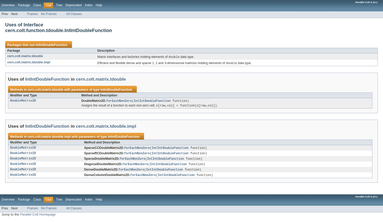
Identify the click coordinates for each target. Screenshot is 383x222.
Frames (32, 14)
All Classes (74, 14)
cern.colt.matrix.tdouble (25, 56)
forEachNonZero (119, 101)
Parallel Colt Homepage (38, 217)
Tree (59, 5)
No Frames (48, 14)
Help (99, 5)
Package (24, 5)
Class (37, 5)
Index (89, 5)
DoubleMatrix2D (23, 101)
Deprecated (74, 5)
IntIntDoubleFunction (51, 45)
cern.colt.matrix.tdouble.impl (28, 62)
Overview (8, 5)
